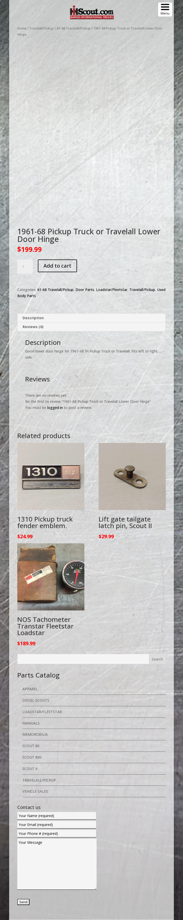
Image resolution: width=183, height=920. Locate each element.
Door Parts (84, 241)
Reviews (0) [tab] (33, 278)
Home (21, 28)
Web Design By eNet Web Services (127, 878)
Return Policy (155, 886)
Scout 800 (31, 708)
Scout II (29, 720)
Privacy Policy (128, 886)
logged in (55, 358)
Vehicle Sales (35, 742)
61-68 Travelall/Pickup (73, 28)
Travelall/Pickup (41, 28)
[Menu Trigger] (165, 10)
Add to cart (57, 217)
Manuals (31, 674)
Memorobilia (35, 685)
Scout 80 (30, 697)
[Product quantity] (25, 218)
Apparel (30, 640)
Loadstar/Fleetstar (111, 241)
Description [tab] (33, 269)
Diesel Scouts (35, 651)
